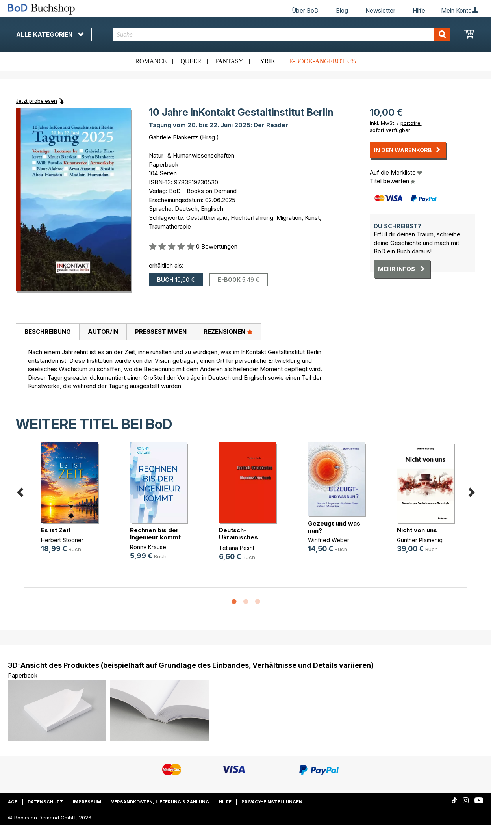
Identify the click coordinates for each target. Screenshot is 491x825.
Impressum (87, 802)
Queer (190, 61)
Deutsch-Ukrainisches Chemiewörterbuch (248, 537)
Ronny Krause (148, 547)
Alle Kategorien (49, 34)
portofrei (411, 123)
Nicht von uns (417, 530)
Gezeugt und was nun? (334, 527)
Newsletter (380, 10)
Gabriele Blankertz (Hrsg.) (184, 137)
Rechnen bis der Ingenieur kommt (155, 533)
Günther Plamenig (420, 540)
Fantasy (229, 61)
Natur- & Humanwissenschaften (191, 155)
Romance (151, 61)
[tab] (47, 332)
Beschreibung (47, 331)
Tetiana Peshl (236, 547)
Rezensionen (228, 331)
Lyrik (266, 61)
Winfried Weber (328, 540)
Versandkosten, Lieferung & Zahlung (160, 802)
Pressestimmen (161, 331)
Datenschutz (45, 802)
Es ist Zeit (55, 530)
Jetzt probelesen (36, 101)
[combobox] (281, 34)
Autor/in (103, 331)
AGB (13, 802)
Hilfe (419, 10)
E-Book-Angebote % (322, 61)
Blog (342, 10)
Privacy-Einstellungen (271, 802)
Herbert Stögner (62, 540)
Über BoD (305, 10)
